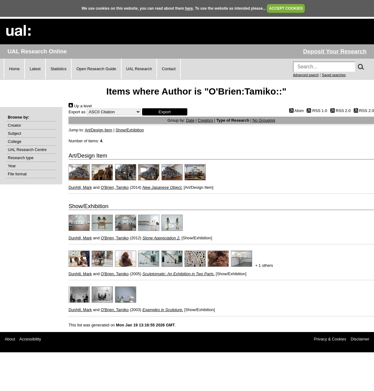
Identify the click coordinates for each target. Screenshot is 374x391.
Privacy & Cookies (330, 339)
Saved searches (334, 75)
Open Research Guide (96, 68)
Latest (35, 68)
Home (14, 68)
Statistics (58, 68)
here (189, 8)
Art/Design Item (98, 130)
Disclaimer (360, 339)
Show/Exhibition (130, 130)
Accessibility (30, 339)
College (14, 141)
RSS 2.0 (339, 110)
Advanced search (306, 75)
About (10, 339)
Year (12, 166)
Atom (295, 110)
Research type (21, 157)
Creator (14, 125)
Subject (14, 133)
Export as (77, 112)
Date (190, 120)
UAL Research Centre (27, 149)
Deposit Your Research (335, 51)
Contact (168, 68)
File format (17, 174)
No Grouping (263, 120)
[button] (164, 111)
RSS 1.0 (316, 110)
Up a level (80, 106)
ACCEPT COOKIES (286, 8)
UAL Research (139, 68)
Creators (205, 120)
